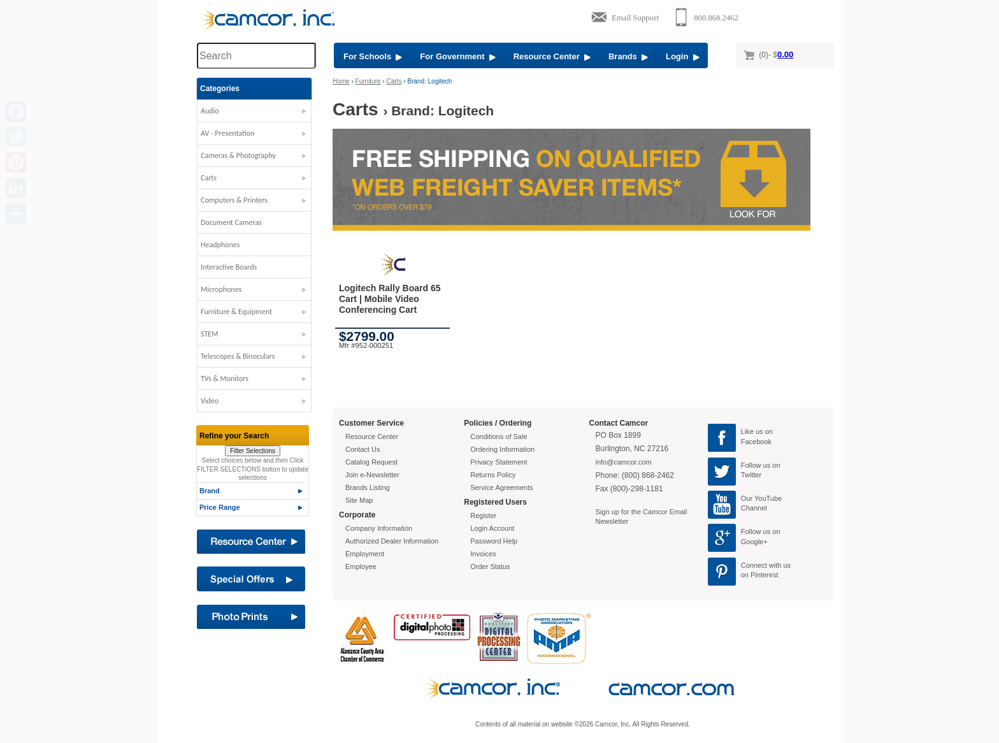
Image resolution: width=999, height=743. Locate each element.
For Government (457, 56)
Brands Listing (367, 487)
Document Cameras (231, 222)
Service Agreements (501, 487)
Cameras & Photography (238, 155)
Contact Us (362, 449)
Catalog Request (371, 462)
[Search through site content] (256, 56)
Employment (364, 554)
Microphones (221, 289)
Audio (210, 110)
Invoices (483, 554)
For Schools (372, 56)
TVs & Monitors (224, 378)
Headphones (220, 244)
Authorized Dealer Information (391, 541)
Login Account (492, 528)
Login (683, 56)
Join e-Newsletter (372, 475)
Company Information (378, 528)
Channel (754, 508)
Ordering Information (502, 449)
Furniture (368, 81)
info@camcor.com (624, 462)
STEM (209, 333)
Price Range (219, 507)
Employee (361, 566)
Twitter (751, 475)
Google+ (754, 541)
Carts (209, 177)
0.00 (785, 54)
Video (210, 400)
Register (483, 515)
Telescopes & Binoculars (238, 356)
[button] (254, 114)
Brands (628, 56)
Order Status (490, 566)
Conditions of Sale (498, 436)
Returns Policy (492, 475)
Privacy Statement (498, 462)
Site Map (359, 500)
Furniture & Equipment (236, 311)
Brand (209, 490)
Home (341, 81)
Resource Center (552, 56)
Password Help (493, 541)
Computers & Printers (234, 200)
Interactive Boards (229, 267)
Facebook (756, 441)
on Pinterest (760, 575)
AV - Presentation (227, 133)
